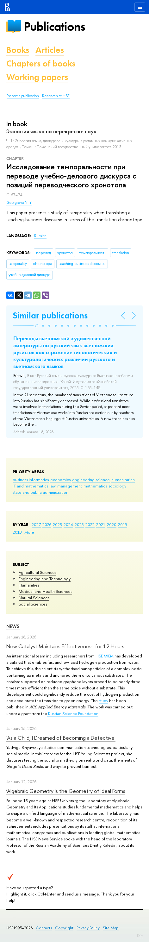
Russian (40, 235)
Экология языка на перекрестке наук (51, 131)
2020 (111, 524)
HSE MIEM (105, 656)
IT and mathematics (30, 486)
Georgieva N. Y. (19, 202)
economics (60, 479)
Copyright (64, 928)
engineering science (91, 479)
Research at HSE (56, 95)
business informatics (31, 479)
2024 (68, 524)
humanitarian (123, 479)
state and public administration (40, 492)
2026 (46, 524)
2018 (17, 532)
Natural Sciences (34, 597)
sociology (117, 486)
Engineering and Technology (45, 578)
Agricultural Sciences (37, 572)
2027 (36, 524)
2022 (90, 524)
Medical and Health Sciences (45, 591)
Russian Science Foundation (72, 713)
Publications (54, 26)
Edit (140, 935)
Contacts (44, 928)
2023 (79, 524)
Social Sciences (33, 604)
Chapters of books (40, 63)
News (13, 626)
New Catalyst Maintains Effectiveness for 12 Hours (65, 646)
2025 (57, 524)
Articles (49, 49)
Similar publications (50, 315)
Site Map (111, 928)
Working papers (37, 77)
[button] (37, 326)
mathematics (95, 486)
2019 (122, 524)
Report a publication (23, 95)
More (29, 532)
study (103, 700)
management (69, 486)
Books (17, 49)
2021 (100, 524)
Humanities (29, 585)
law (53, 486)
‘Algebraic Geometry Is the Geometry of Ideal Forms (65, 790)
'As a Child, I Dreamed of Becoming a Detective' (60, 737)
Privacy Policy (88, 928)
